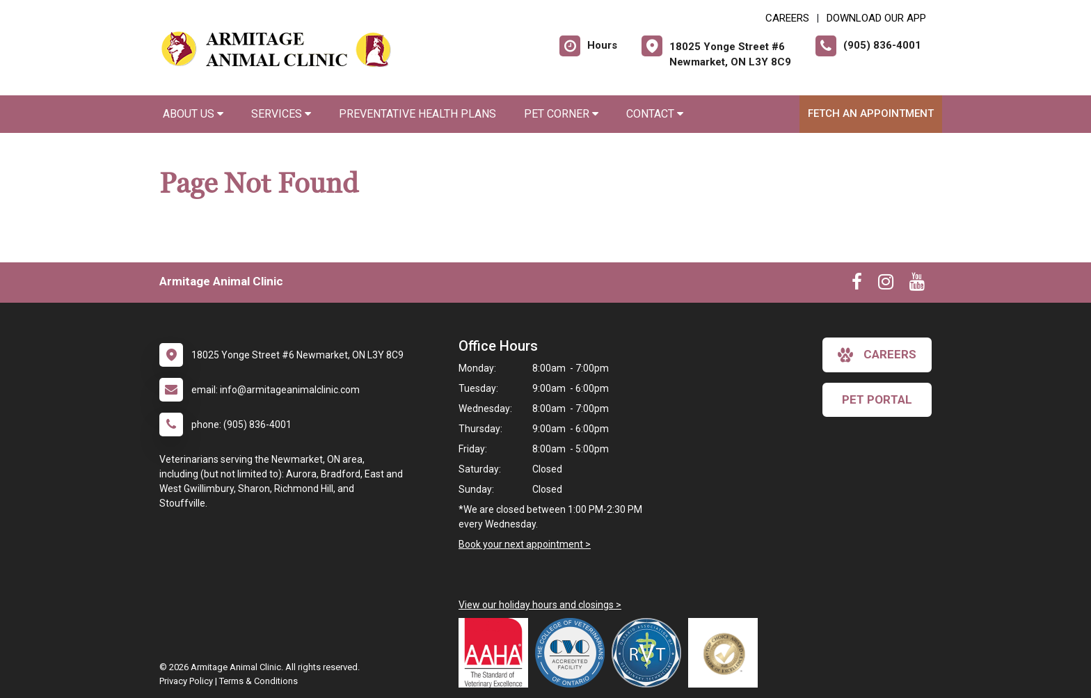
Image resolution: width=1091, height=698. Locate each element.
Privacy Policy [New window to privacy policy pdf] (186, 681)
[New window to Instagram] (885, 284)
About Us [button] (193, 113)
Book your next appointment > (525, 544)
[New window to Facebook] (857, 284)
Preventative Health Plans (417, 113)
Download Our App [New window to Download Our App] (876, 18)
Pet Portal (877, 399)
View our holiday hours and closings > (540, 604)
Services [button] (281, 113)
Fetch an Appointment (871, 113)
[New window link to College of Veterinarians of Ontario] (573, 653)
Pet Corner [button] (561, 113)
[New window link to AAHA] (497, 653)
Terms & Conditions (258, 681)
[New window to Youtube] (917, 284)
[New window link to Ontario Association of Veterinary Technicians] (650, 653)
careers (877, 355)
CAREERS (787, 18)
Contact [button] (654, 113)
